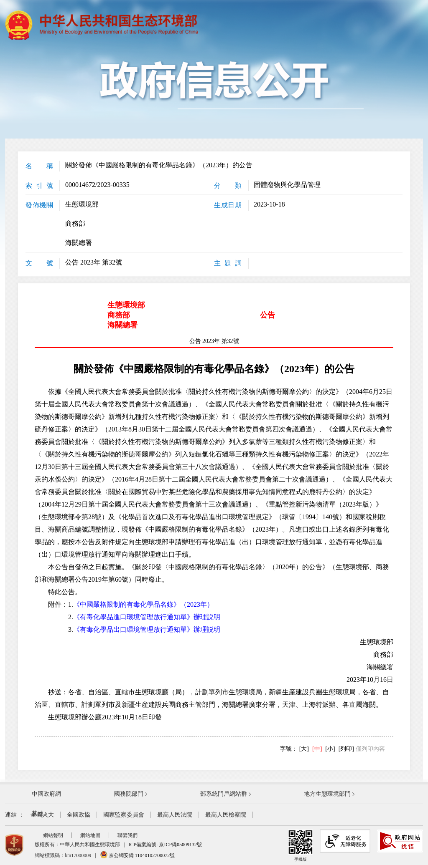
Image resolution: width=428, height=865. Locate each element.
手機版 (300, 846)
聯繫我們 (127, 835)
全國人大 (42, 815)
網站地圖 (90, 835)
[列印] (346, 749)
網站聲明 (53, 835)
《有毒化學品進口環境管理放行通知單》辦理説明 (146, 616)
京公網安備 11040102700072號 (137, 855)
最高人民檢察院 (225, 815)
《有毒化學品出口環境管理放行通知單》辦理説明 (146, 629)
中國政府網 (46, 794)
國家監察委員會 (123, 815)
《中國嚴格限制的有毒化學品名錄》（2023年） (143, 604)
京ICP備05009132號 (180, 844)
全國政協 (78, 815)
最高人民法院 (174, 815)
